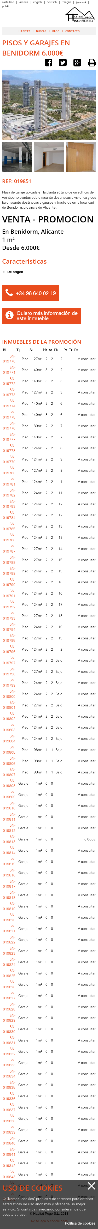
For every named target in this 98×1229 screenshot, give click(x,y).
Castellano (8, 2)
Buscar (41, 31)
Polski (5, 6)
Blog (55, 31)
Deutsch (52, 2)
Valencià (24, 2)
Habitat (24, 31)
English (38, 2)
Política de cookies (80, 1223)
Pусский (81, 2)
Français (67, 2)
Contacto (72, 31)
